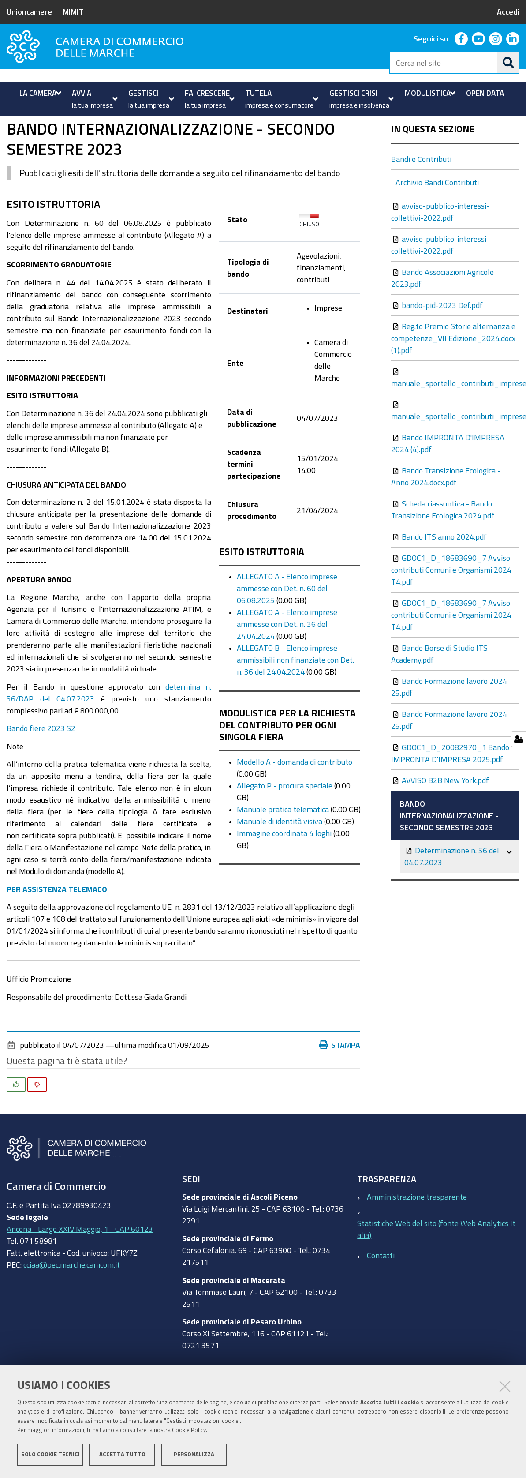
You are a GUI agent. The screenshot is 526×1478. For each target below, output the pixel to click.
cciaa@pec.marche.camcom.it (71, 1306)
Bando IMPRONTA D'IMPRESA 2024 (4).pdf (447, 485)
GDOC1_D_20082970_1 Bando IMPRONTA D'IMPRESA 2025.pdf (450, 795)
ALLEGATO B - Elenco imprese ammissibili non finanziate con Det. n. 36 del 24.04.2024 (295, 701)
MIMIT (73, 11)
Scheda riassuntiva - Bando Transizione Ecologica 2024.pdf (442, 551)
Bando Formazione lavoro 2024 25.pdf (449, 729)
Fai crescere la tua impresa (66, 137)
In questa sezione (432, 171)
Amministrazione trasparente (417, 1238)
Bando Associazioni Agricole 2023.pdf (442, 320)
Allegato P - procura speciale (284, 827)
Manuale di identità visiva (279, 863)
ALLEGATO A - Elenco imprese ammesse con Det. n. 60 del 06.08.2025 (287, 630)
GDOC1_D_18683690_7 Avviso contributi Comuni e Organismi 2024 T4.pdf (451, 611)
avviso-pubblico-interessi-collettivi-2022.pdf (440, 253)
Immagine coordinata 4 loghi (284, 875)
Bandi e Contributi (150, 137)
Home (12, 137)
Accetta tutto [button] (122, 1455)
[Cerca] (508, 63)
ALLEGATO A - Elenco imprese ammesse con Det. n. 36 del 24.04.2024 (287, 666)
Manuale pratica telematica (283, 851)
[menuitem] (39, 93)
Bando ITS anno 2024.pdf (439, 578)
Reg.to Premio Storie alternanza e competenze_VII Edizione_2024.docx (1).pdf (453, 380)
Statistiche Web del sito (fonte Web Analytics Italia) (436, 1271)
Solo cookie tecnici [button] (50, 1455)
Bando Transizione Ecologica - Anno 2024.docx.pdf (445, 518)
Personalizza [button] (194, 1455)
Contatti (381, 1297)
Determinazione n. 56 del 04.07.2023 (451, 898)
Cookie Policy (189, 1430)
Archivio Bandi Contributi (437, 224)
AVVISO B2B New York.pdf (440, 822)
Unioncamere (29, 11)
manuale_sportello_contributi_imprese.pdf (455, 419)
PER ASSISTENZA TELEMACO (57, 931)
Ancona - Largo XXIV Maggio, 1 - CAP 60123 (80, 1271)
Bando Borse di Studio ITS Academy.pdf (439, 695)
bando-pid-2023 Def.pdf (437, 347)
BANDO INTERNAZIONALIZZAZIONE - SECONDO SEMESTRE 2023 (449, 857)
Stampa (340, 1087)
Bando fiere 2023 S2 (41, 770)
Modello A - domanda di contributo (294, 803)
